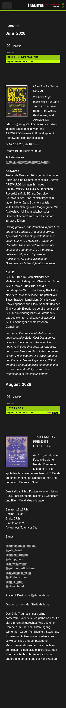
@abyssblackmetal (18, 572)
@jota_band (14, 550)
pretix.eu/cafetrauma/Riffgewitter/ (28, 161)
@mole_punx (14, 581)
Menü (7, 5)
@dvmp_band (15, 559)
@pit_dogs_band (17, 577)
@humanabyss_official (21, 545)
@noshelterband (17, 554)
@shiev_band (15, 586)
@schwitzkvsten (16, 563)
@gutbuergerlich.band (21, 568)
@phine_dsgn (39, 595)
